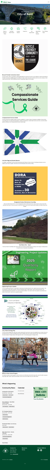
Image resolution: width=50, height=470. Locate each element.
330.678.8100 (15, 454)
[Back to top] (25, 464)
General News (5, 414)
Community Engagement (7, 416)
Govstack (46, 459)
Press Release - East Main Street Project (8, 402)
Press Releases (5, 406)
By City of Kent (4, 404)
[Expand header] (48, 2)
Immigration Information (8, 391)
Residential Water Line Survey (9, 423)
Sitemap (23, 449)
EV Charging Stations (7, 411)
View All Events (21, 393)
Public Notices (11, 406)
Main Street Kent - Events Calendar (8, 432)
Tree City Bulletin (38, 399)
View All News (5, 442)
